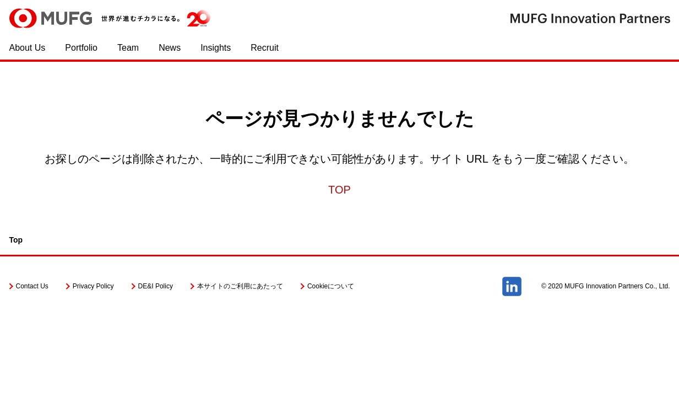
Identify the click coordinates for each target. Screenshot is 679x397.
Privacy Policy (93, 286)
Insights (215, 47)
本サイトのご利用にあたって (240, 286)
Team (128, 47)
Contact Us (32, 286)
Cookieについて (330, 286)
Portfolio (81, 47)
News (170, 47)
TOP (339, 190)
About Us (27, 47)
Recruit (265, 47)
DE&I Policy (155, 286)
